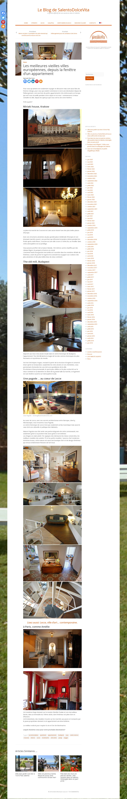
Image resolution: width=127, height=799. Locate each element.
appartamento (52, 735)
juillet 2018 (90, 249)
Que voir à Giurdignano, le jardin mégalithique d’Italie (97, 150)
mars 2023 (90, 167)
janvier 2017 (91, 291)
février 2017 (91, 289)
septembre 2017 (92, 272)
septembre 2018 (92, 244)
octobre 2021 (91, 207)
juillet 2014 (90, 341)
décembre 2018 (92, 240)
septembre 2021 (92, 209)
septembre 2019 (92, 228)
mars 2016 (90, 315)
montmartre (45, 738)
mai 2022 (90, 190)
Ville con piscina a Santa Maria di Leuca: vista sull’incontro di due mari (47, 776)
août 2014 (90, 338)
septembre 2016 (92, 301)
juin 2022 (90, 188)
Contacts (92, 23)
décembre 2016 (92, 294)
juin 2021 (90, 216)
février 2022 (91, 197)
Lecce (42, 23)
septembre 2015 (92, 324)
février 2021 (91, 221)
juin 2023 (90, 160)
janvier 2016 (91, 320)
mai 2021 (90, 218)
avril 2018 (90, 256)
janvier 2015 (91, 336)
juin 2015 (90, 331)
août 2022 (90, 183)
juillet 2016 (90, 305)
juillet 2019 (90, 230)
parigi (60, 738)
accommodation (33, 735)
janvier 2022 (91, 200)
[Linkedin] (33, 81)
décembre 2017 (92, 265)
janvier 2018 (91, 263)
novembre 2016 (92, 296)
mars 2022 (90, 195)
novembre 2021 (92, 204)
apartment (43, 735)
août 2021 (90, 211)
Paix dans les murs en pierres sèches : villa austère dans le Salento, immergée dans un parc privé (69, 777)
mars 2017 (90, 287)
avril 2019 (90, 237)
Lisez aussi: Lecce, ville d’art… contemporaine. (52, 622)
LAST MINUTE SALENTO (94, 357)
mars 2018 (90, 258)
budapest (61, 735)
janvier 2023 (91, 171)
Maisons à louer (80, 23)
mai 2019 (90, 235)
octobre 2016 (91, 298)
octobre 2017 (91, 270)
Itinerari (89, 354)
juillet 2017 (90, 277)
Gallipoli (51, 23)
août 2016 (90, 303)
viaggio (66, 738)
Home (26, 23)
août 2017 (90, 275)
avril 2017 (90, 284)
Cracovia (26, 738)
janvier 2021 (91, 223)
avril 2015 (90, 334)
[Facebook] (25, 81)
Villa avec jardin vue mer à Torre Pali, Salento (25, 775)
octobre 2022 (91, 178)
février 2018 (91, 261)
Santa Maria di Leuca (64, 23)
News (25, 62)
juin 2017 (90, 280)
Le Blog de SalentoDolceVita (63, 9)
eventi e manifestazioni (94, 352)
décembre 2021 (92, 202)
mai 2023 (90, 162)
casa (67, 735)
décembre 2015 (92, 322)
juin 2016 (90, 308)
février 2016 (91, 317)
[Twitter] (29, 81)
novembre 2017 (92, 268)
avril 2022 (90, 193)
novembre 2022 (92, 176)
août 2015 (90, 327)
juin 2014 (90, 343)
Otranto (34, 23)
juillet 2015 (90, 329)
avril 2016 (90, 312)
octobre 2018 (91, 242)
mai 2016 (90, 310)
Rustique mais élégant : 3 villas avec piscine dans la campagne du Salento (98, 145)
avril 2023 (90, 164)
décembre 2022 (92, 174)
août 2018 (90, 247)
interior (33, 738)
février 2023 (91, 169)
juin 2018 (90, 251)
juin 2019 (90, 233)
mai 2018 (90, 254)
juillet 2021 (90, 214)
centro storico (74, 735)
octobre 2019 (91, 225)
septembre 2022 (92, 181)
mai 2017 (90, 282)
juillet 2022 (90, 186)
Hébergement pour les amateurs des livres (64, 34)
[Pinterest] (37, 81)
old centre (54, 738)
